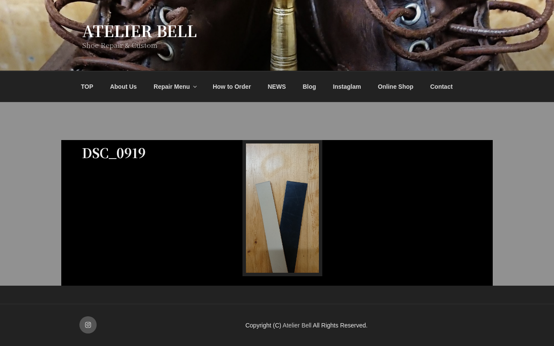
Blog (309, 86)
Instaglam (347, 86)
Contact (441, 86)
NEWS (277, 86)
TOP (87, 86)
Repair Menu (176, 86)
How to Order (232, 86)
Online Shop (395, 86)
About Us (123, 86)
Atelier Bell (139, 30)
